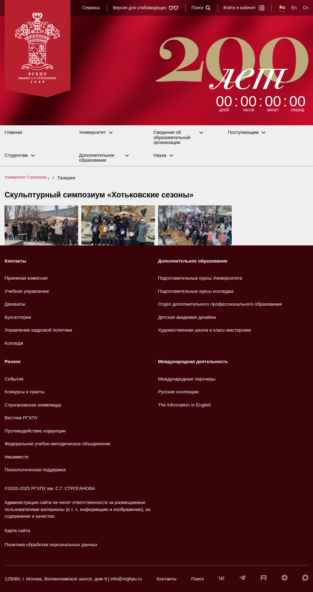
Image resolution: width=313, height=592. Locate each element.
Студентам (16, 155)
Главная (13, 132)
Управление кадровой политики (38, 330)
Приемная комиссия (26, 278)
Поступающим (243, 132)
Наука (159, 155)
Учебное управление (27, 291)
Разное (12, 361)
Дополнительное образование (97, 158)
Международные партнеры (186, 378)
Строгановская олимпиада (33, 404)
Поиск (201, 7)
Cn (305, 7)
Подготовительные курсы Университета (200, 278)
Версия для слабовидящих (146, 7)
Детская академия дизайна (187, 317)
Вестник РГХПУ (21, 417)
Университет (92, 132)
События (14, 378)
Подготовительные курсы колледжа (196, 291)
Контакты (15, 260)
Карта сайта (17, 530)
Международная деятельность (193, 361)
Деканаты (15, 304)
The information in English (184, 404)
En (293, 7)
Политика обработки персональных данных (51, 544)
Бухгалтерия (18, 317)
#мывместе (16, 456)
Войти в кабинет (243, 7)
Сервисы (91, 7)
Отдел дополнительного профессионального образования (220, 304)
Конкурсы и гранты (25, 391)
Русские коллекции (178, 391)
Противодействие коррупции (35, 430)
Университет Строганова (26, 177)
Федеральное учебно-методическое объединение (57, 443)
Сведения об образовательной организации (171, 137)
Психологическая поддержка (35, 469)
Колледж (14, 343)
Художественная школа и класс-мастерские (204, 330)
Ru (282, 7)
